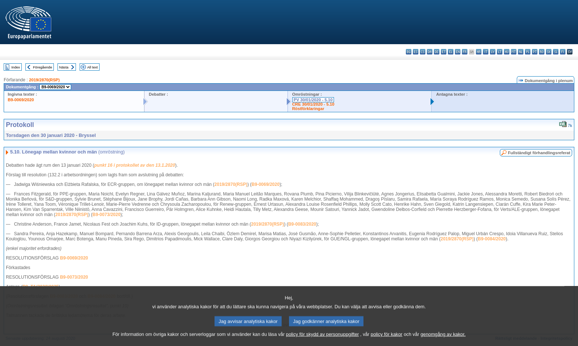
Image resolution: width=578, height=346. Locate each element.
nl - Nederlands (520, 51)
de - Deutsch (436, 51)
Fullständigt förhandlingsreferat (539, 153)
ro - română (541, 51)
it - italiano (485, 51)
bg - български (408, 51)
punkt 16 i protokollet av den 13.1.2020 (134, 165)
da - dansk (429, 51)
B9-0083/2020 (302, 224)
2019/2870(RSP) (44, 80)
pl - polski (527, 51)
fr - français (464, 51)
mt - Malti (513, 51)
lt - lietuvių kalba (499, 51)
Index (15, 67)
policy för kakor (387, 340)
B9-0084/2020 (492, 238)
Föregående (42, 67)
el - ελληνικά (450, 51)
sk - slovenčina (548, 51)
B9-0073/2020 (107, 214)
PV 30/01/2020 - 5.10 (313, 100)
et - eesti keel (443, 51)
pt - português (534, 51)
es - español (415, 51)
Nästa (64, 67)
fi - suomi (562, 51)
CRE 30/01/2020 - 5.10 (313, 104)
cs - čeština (422, 51)
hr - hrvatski (478, 51)
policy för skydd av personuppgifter (322, 340)
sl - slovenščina (555, 51)
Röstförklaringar (308, 108)
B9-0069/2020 (21, 100)
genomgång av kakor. (443, 340)
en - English (457, 51)
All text (92, 67)
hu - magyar (506, 51)
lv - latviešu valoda (492, 51)
